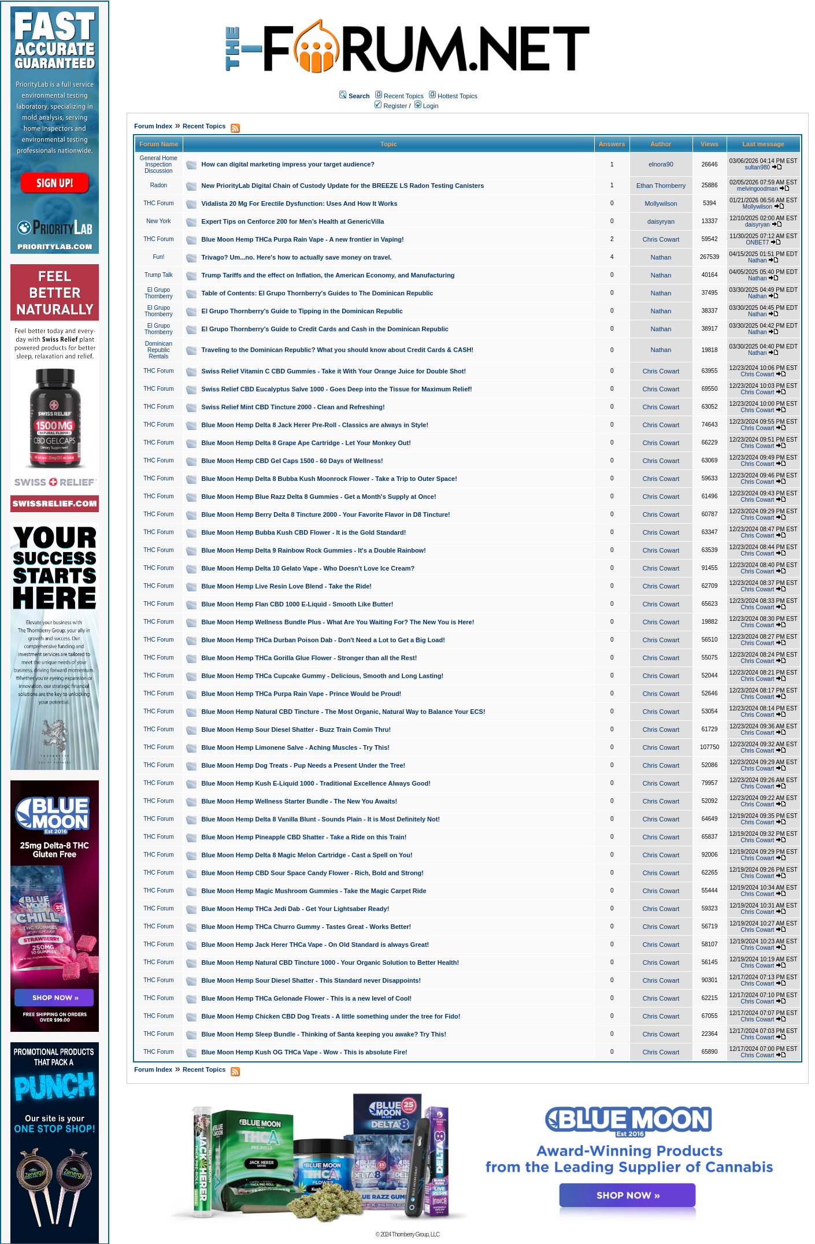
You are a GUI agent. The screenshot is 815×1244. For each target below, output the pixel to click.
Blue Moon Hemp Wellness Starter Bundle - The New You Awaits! (300, 801)
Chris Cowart (661, 239)
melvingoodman (757, 189)
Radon (158, 185)
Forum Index (153, 126)
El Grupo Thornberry (159, 293)
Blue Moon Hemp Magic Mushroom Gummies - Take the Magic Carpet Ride (314, 890)
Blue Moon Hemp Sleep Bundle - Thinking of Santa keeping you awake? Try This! (324, 1034)
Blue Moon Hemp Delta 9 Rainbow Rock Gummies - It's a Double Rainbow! (314, 550)
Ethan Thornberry (661, 185)
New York (158, 221)
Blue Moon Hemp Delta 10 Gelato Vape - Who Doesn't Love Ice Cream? (308, 568)
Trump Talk (159, 275)
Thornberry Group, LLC (415, 1234)
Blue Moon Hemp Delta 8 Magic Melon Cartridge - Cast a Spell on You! (307, 854)
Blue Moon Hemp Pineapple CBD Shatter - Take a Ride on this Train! (304, 837)
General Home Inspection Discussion (158, 164)
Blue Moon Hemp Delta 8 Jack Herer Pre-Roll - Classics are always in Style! (315, 424)
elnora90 (661, 164)
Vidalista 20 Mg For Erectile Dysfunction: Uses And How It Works (300, 203)
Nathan (661, 257)
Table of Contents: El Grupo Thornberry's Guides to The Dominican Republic (318, 293)
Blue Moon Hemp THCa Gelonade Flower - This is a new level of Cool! (307, 998)
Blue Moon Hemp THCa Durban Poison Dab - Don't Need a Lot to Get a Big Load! (323, 639)
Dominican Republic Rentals (158, 350)
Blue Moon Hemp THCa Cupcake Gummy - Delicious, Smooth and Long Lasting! (323, 675)
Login (426, 105)
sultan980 (757, 167)
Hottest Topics (457, 95)
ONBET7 (757, 242)
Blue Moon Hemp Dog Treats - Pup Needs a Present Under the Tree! (304, 765)
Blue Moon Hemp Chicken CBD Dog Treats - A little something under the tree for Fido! (331, 1016)
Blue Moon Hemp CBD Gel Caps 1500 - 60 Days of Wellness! (292, 460)
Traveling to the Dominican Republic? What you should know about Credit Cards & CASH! (338, 349)
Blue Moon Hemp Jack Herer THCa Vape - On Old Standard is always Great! (315, 944)
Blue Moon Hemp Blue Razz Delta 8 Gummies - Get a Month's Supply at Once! (319, 496)
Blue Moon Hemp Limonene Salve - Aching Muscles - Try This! (296, 747)
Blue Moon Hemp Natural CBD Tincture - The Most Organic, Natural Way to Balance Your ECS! (344, 711)
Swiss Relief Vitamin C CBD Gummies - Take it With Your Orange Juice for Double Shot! (334, 371)
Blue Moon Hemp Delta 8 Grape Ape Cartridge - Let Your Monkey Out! (306, 442)
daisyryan (661, 221)
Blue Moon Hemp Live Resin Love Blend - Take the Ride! (287, 586)
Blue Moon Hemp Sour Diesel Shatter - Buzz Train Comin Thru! (296, 729)
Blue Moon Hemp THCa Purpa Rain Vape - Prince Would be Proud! (302, 693)
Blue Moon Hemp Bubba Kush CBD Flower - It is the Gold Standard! (304, 532)
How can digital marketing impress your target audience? (288, 164)
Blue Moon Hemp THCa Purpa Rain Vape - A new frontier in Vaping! (303, 239)
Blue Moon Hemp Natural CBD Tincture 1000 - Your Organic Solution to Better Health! (331, 962)
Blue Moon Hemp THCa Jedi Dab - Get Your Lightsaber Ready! (296, 908)
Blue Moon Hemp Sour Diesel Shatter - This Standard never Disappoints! (311, 980)
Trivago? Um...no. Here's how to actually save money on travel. (297, 257)
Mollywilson (660, 203)
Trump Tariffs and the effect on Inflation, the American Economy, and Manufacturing (328, 275)
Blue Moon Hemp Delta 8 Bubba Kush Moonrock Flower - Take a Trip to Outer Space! (329, 478)
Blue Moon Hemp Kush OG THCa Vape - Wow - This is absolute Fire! (305, 1052)
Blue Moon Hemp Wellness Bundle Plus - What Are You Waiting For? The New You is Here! (338, 622)
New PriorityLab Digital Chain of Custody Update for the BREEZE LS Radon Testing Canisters (343, 185)
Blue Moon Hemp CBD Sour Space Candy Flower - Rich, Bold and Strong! (313, 872)
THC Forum (158, 203)
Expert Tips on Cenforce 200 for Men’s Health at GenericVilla (293, 221)
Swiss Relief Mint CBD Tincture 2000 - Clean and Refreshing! (293, 406)
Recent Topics (404, 95)
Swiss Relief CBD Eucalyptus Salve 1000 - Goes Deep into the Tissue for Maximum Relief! (337, 389)
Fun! (158, 257)
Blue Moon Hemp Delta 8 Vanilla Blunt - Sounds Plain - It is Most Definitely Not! (321, 819)
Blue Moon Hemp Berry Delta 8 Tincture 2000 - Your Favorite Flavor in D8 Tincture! (326, 514)
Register (391, 105)
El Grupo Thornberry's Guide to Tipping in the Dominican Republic (302, 311)
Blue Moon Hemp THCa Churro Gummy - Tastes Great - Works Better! (307, 926)
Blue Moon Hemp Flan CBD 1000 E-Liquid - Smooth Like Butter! (298, 604)
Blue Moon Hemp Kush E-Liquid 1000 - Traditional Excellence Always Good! (316, 783)
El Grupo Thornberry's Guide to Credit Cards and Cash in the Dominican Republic (325, 328)
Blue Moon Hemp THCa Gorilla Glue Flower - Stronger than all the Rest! (309, 657)
